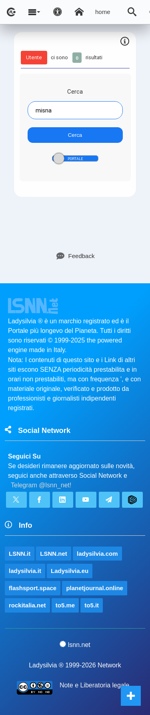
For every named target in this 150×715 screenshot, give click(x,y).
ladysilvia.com (97, 553)
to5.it (91, 605)
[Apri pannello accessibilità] (57, 12)
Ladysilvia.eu (69, 570)
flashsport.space (32, 588)
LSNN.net (53, 553)
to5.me (65, 605)
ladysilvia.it (25, 570)
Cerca (75, 91)
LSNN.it (19, 553)
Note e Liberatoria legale (94, 685)
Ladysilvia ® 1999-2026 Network (75, 665)
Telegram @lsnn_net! (41, 485)
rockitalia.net (27, 605)
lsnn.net (75, 644)
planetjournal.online (94, 588)
